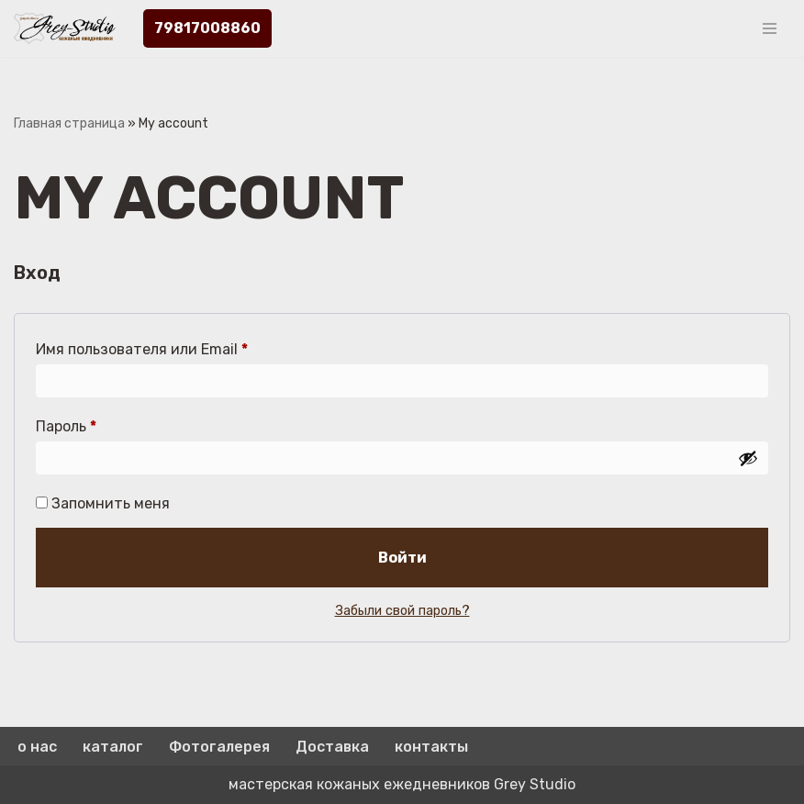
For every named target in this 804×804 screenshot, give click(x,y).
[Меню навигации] (769, 28)
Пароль (66, 423)
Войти (402, 557)
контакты (431, 746)
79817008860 (207, 28)
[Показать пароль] (748, 458)
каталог (113, 746)
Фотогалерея (219, 746)
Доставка (332, 746)
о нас (37, 746)
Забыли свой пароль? (402, 611)
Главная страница (69, 123)
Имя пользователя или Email (142, 346)
